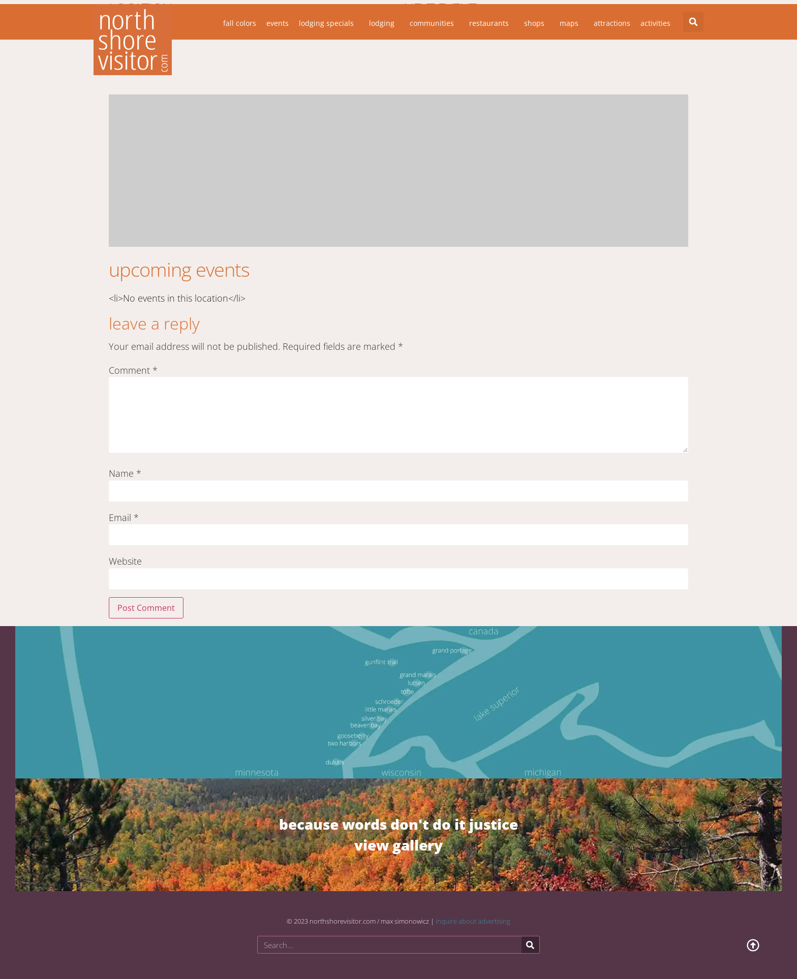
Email (124, 517)
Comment (133, 370)
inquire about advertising (473, 921)
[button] (693, 22)
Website (125, 561)
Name (125, 473)
